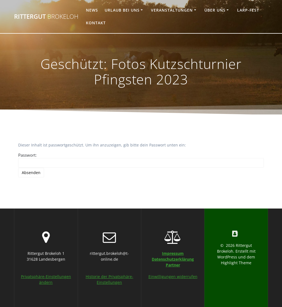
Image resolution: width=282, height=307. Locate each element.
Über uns (215, 10)
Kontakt (96, 22)
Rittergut (46, 17)
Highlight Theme (236, 262)
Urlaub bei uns (122, 10)
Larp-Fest (248, 10)
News (92, 10)
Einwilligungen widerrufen (172, 276)
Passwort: (141, 160)
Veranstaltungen (172, 10)
